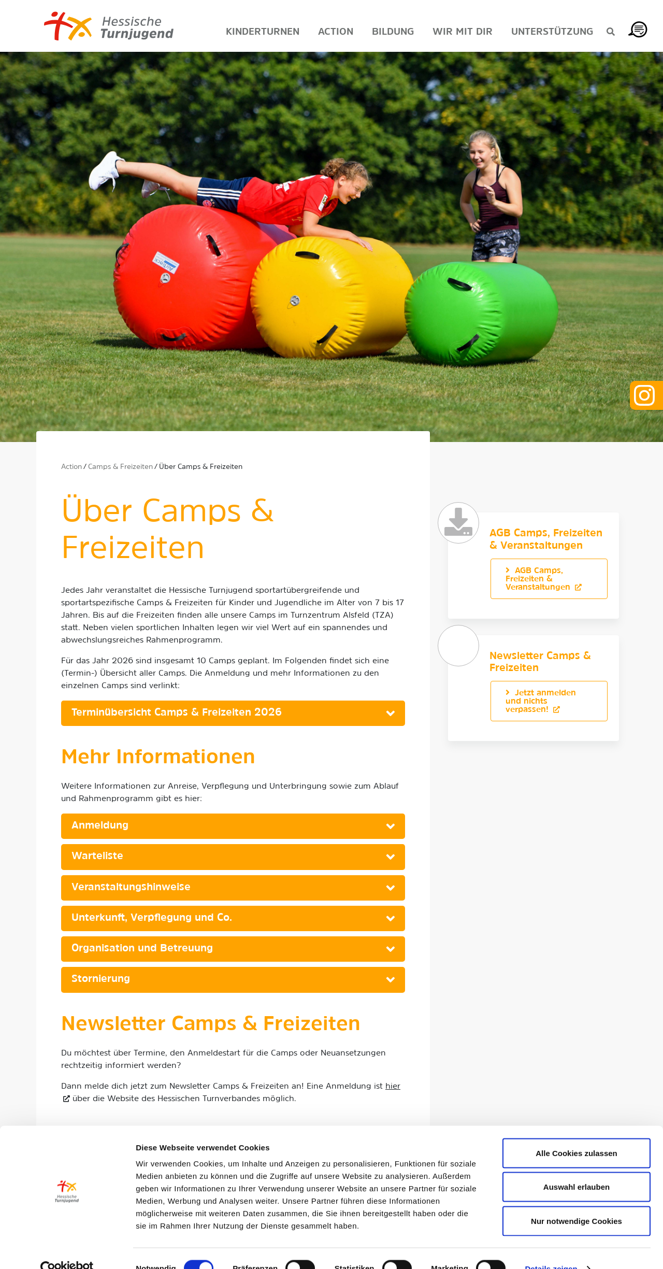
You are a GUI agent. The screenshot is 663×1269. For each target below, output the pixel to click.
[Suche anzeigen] (610, 32)
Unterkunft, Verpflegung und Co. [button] (151, 918)
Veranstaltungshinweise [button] (131, 887)
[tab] (233, 713)
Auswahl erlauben (576, 1167)
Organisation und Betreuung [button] (142, 949)
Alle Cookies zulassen (576, 1133)
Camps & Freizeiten (120, 467)
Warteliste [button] (97, 856)
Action (71, 467)
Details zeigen (551, 1248)
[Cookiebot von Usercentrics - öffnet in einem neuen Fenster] (67, 1249)
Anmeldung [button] (99, 826)
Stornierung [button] (100, 979)
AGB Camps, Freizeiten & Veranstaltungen (539, 579)
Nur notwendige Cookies (576, 1200)
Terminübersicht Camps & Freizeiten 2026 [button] (176, 713)
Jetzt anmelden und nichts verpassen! (541, 701)
